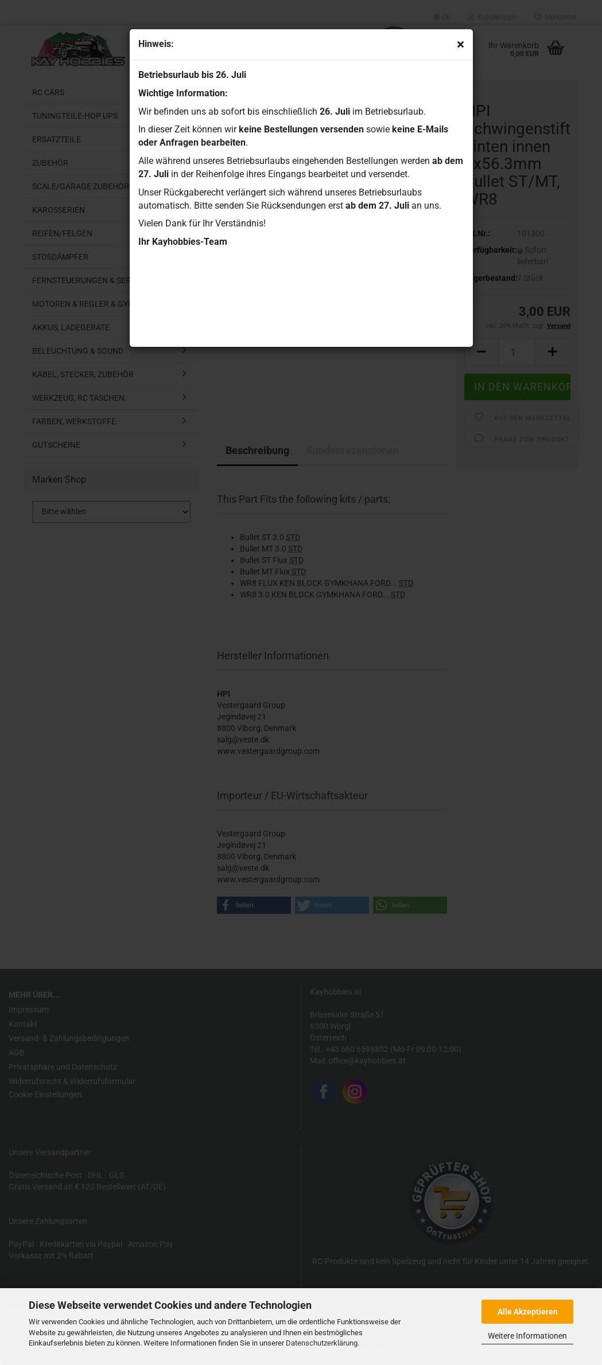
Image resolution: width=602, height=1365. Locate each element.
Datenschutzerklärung (322, 1343)
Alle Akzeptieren (528, 1311)
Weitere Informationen (527, 1335)
